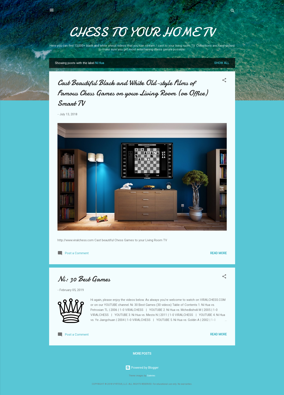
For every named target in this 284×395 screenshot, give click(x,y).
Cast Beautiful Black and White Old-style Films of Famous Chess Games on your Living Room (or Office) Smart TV (132, 93)
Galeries (151, 375)
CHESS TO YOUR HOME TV (142, 32)
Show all (221, 63)
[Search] (232, 11)
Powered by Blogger (142, 367)
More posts (142, 353)
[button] (224, 81)
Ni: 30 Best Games (83, 279)
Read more (218, 253)
